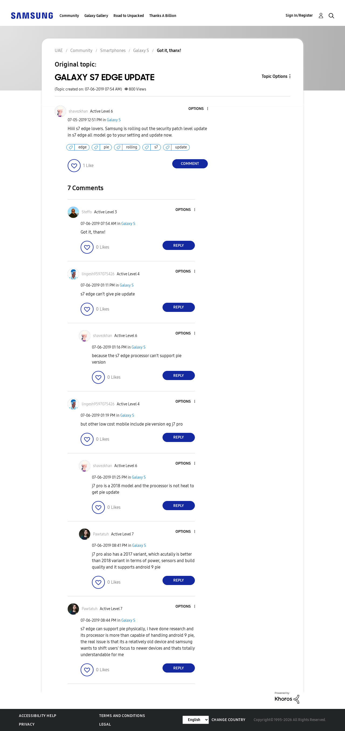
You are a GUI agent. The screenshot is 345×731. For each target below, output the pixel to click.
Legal (105, 724)
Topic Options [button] (274, 76)
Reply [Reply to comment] (178, 245)
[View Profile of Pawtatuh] (101, 534)
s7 (156, 147)
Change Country (229, 720)
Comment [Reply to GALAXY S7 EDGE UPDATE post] (190, 163)
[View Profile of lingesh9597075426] (98, 274)
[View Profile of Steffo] (87, 212)
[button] (198, 109)
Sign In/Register (299, 15)
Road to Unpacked (128, 15)
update (181, 147)
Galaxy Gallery (96, 15)
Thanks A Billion (162, 15)
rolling (131, 147)
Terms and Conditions (122, 715)
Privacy (26, 724)
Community (69, 15)
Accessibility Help (37, 715)
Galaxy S (114, 120)
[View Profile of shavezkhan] (78, 111)
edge (82, 147)
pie (106, 147)
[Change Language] (195, 720)
